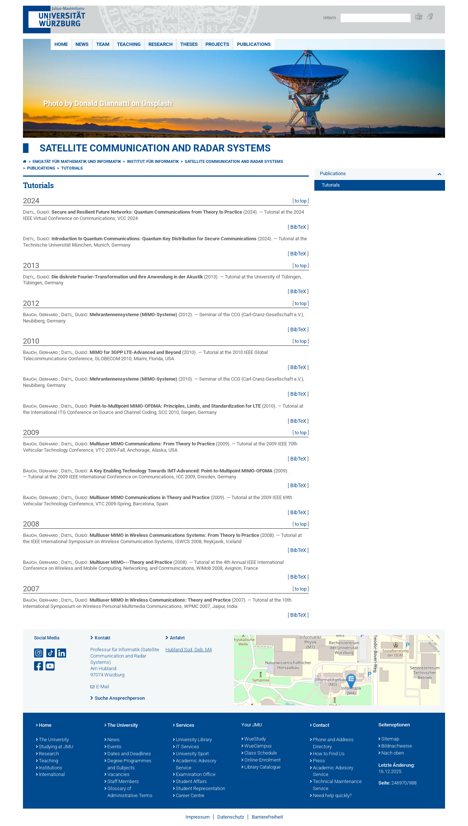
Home (61, 44)
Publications (254, 44)
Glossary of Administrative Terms (128, 792)
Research (160, 44)
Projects (217, 44)
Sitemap (388, 739)
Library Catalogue (261, 767)
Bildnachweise (395, 746)
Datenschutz (230, 817)
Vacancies (117, 775)
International (50, 775)
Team (102, 44)
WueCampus (256, 746)
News (82, 44)
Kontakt (102, 638)
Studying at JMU (54, 747)
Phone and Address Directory (332, 743)
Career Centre (188, 796)
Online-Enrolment (261, 760)
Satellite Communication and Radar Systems (155, 148)
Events (112, 747)
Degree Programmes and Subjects (127, 765)
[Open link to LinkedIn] (62, 653)
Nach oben (391, 753)
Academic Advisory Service (194, 765)
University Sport (191, 754)
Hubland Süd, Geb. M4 (189, 649)
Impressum (197, 817)
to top (301, 201)
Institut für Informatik (153, 161)
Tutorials (72, 168)
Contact (319, 725)
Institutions (49, 768)
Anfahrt (177, 638)
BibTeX (298, 227)
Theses (189, 44)
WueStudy (253, 739)
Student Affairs (190, 782)
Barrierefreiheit (267, 817)
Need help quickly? (331, 796)
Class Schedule (259, 753)
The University (52, 740)
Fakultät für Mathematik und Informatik (77, 161)
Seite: (384, 783)
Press (317, 761)
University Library (192, 740)
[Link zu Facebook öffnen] (39, 666)
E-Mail (102, 686)
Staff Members (121, 782)
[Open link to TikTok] (51, 653)
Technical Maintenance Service (336, 785)
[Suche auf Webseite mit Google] (376, 18)
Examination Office (194, 775)
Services (183, 725)
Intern (329, 17)
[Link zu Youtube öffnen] (51, 666)
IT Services (186, 747)
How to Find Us (327, 754)
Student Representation (199, 789)
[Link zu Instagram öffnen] (39, 653)
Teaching (129, 44)
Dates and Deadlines (127, 754)
